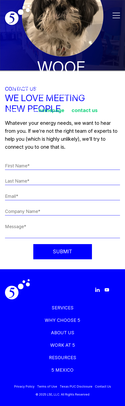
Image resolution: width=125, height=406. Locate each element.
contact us (85, 110)
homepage (51, 110)
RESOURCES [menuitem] (62, 357)
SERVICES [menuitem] (63, 307)
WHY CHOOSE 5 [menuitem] (62, 320)
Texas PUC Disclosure (76, 386)
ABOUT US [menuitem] (62, 332)
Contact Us (103, 386)
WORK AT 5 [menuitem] (62, 345)
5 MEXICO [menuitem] (62, 370)
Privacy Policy (24, 386)
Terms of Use (47, 386)
